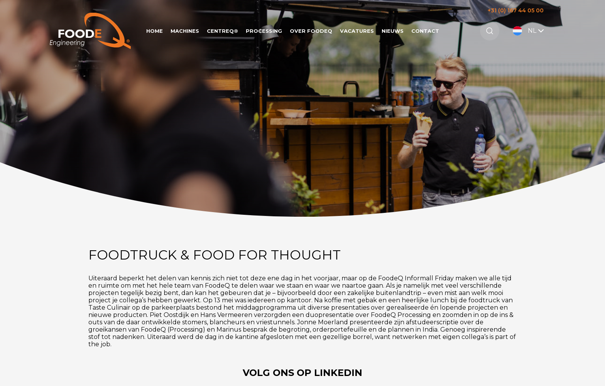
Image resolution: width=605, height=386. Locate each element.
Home (154, 31)
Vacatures (357, 31)
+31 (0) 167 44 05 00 (516, 10)
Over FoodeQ (311, 31)
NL (529, 30)
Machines (185, 31)
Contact (425, 31)
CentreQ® (222, 31)
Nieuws (393, 31)
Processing (264, 31)
